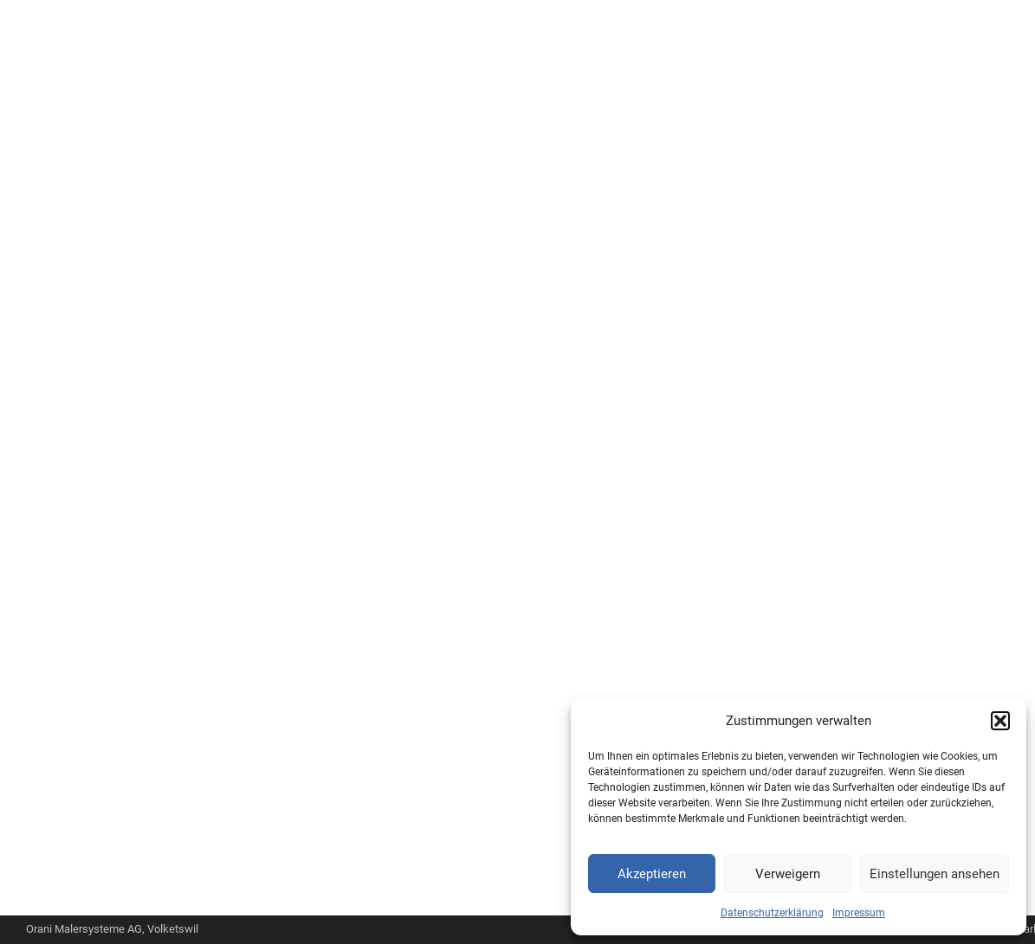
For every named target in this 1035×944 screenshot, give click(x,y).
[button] (1000, 720)
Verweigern (787, 874)
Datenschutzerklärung (772, 913)
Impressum (858, 913)
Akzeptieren (652, 874)
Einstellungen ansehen (934, 874)
